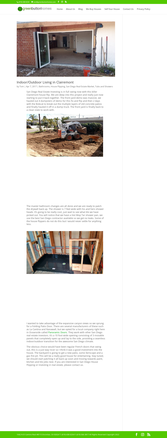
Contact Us (128, 9)
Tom (22, 86)
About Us (70, 9)
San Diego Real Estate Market (80, 86)
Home (60, 9)
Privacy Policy (143, 9)
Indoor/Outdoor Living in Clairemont (45, 82)
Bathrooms (44, 86)
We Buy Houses (93, 9)
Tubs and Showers (104, 86)
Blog (80, 9)
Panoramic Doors (57, 332)
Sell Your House (112, 9)
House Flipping (58, 86)
